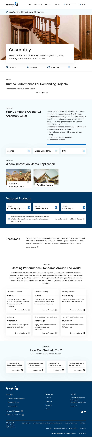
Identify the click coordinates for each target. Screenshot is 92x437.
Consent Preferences (71, 423)
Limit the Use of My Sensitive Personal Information (47, 423)
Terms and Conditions (60, 428)
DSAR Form (83, 423)
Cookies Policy (26, 423)
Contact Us (74, 406)
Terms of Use (82, 433)
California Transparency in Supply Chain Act (63, 433)
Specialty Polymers (13, 402)
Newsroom (49, 405)
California (48, 428)
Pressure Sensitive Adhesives (16, 398)
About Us (48, 397)
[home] (12, 4)
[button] (38, 4)
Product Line (29, 12)
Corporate (49, 401)
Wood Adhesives (13, 406)
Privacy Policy (73, 428)
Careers (48, 409)
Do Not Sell (83, 428)
